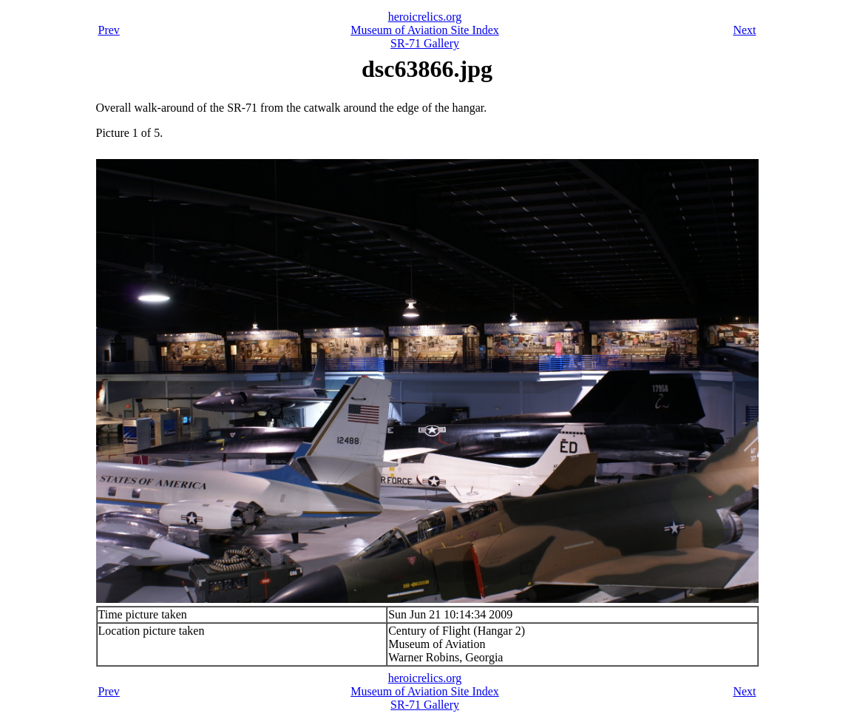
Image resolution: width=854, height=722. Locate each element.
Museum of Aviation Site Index (424, 30)
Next (744, 30)
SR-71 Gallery (424, 43)
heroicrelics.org (425, 16)
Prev (109, 30)
